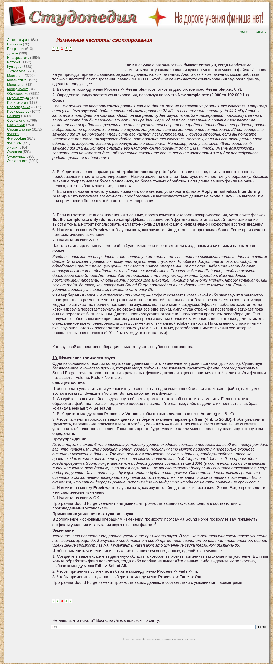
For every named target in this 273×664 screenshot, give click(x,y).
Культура (14, 67)
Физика (13, 134)
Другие (12, 53)
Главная (243, 31)
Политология (17, 102)
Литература (16, 71)
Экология (14, 152)
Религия (13, 116)
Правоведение (18, 107)
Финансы (14, 143)
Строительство (19, 129)
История (13, 62)
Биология (14, 44)
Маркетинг (15, 75)
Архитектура (17, 40)
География (15, 49)
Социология (16, 120)
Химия (12, 147)
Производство (18, 111)
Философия (16, 138)
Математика (16, 80)
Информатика (18, 58)
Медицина (15, 84)
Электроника (17, 161)
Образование (17, 93)
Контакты (260, 31)
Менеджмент (17, 89)
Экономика (16, 156)
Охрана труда (18, 98)
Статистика (16, 125)
